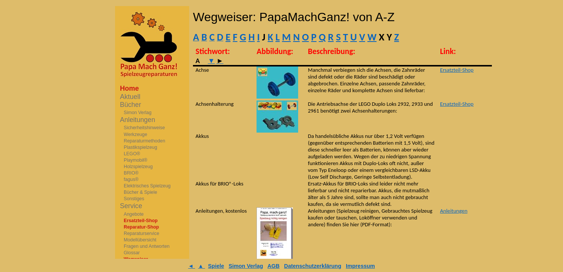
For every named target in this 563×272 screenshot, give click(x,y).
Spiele (216, 266)
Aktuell (130, 96)
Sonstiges (134, 198)
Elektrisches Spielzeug (147, 186)
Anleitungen (137, 120)
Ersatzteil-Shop (141, 220)
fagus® (131, 179)
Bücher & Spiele (140, 192)
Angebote (134, 214)
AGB (274, 266)
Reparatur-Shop (141, 227)
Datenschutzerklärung (312, 266)
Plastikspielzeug (140, 147)
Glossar (132, 252)
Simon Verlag (137, 112)
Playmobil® (135, 160)
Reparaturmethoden (144, 141)
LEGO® (132, 153)
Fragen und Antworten (147, 246)
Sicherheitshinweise (144, 127)
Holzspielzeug (138, 166)
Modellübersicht (140, 240)
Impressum (360, 266)
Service (131, 206)
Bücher (130, 104)
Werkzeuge (135, 134)
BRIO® (131, 173)
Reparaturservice (141, 233)
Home (129, 88)
